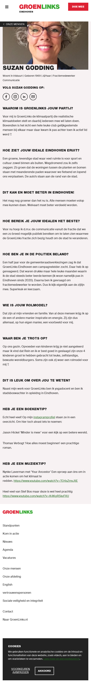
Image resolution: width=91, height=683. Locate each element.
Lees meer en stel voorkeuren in (61, 658)
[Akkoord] (44, 671)
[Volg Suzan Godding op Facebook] (6, 96)
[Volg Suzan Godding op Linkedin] (24, 96)
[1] (13, 24)
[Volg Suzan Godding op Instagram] (15, 96)
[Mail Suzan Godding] (33, 96)
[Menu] (7, 7)
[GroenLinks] (39, 7)
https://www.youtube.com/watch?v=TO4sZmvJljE (46, 481)
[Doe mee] (78, 7)
